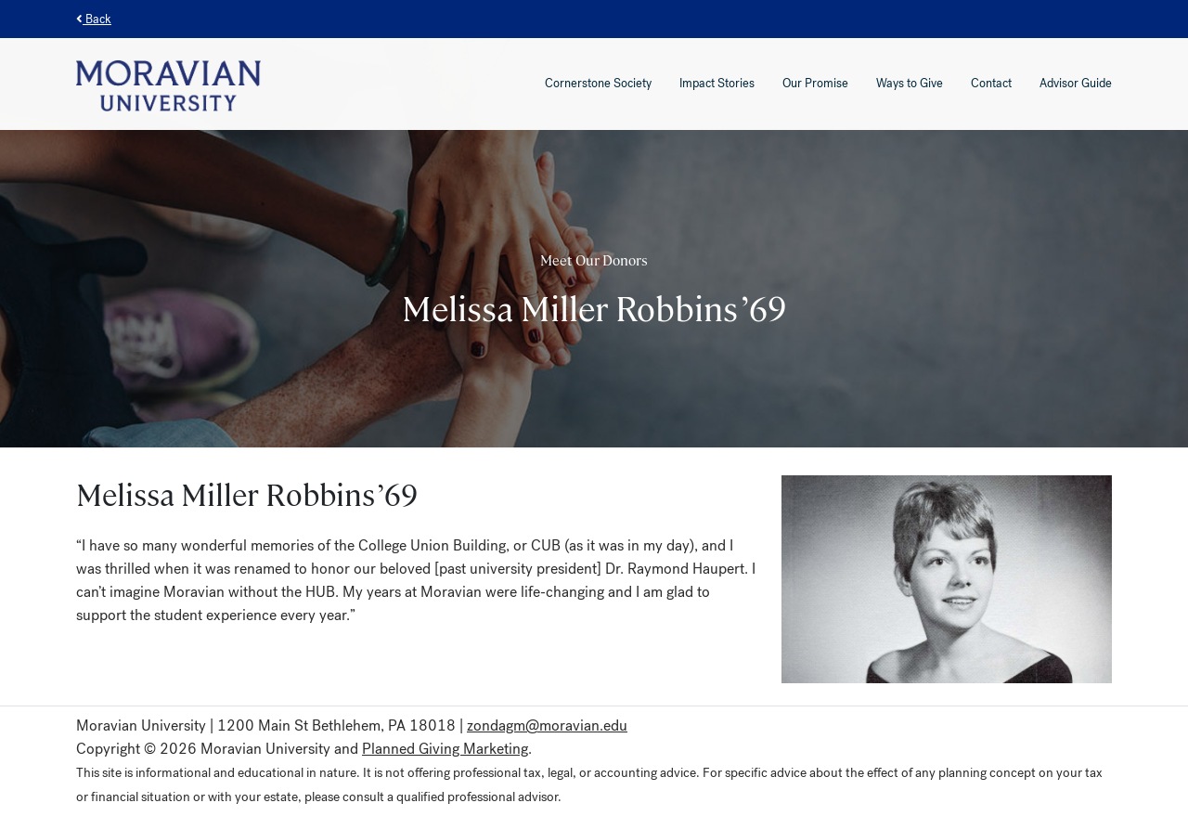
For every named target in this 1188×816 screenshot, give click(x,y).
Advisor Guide (1076, 83)
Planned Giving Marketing (445, 748)
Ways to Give (909, 83)
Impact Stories (717, 83)
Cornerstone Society (598, 83)
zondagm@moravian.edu (547, 725)
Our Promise (815, 83)
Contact (991, 83)
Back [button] (93, 19)
